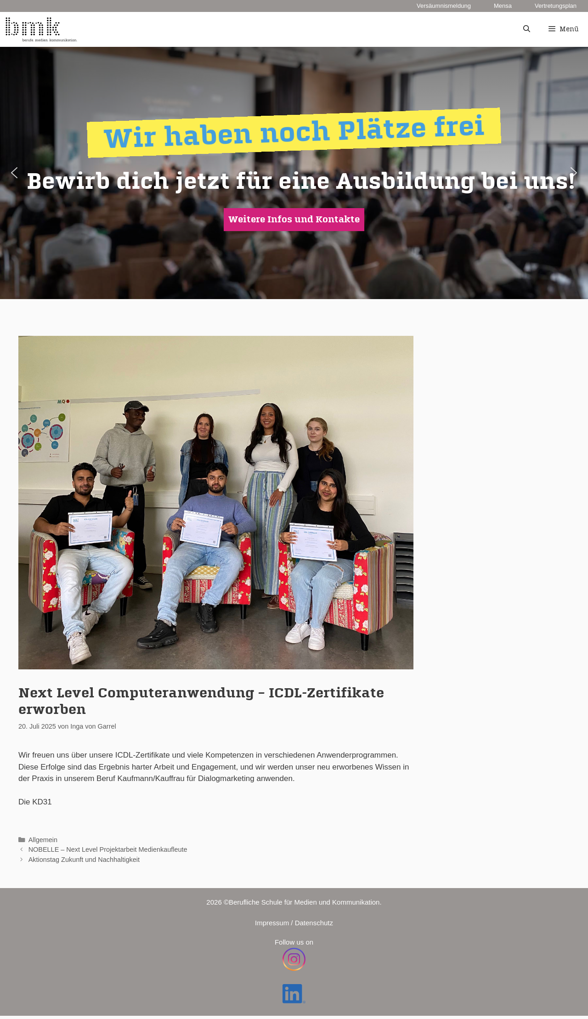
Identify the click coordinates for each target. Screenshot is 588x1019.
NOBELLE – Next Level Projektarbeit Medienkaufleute (107, 849)
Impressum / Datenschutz (294, 923)
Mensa (503, 5)
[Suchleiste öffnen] (526, 29)
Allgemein (42, 840)
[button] (14, 172)
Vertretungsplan (556, 5)
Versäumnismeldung (444, 5)
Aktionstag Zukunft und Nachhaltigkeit (84, 859)
